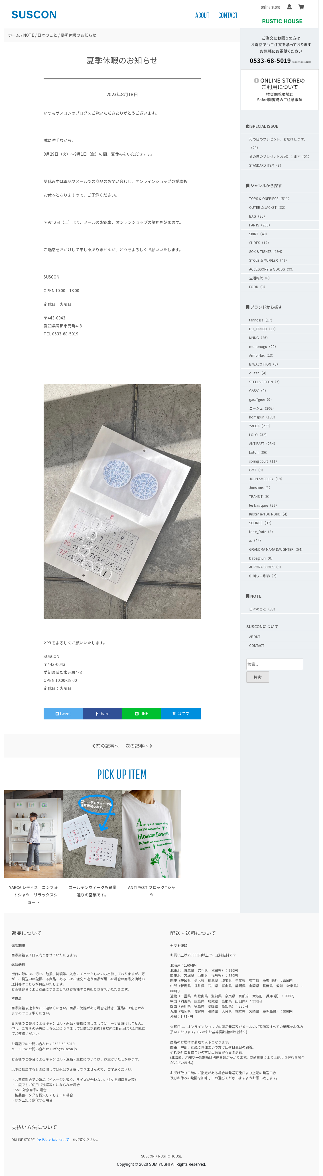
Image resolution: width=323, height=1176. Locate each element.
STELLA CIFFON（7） (265, 381)
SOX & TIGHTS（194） (266, 251)
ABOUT (202, 15)
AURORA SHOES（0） (266, 566)
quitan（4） (258, 372)
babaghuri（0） (262, 558)
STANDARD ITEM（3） (266, 165)
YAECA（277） (260, 425)
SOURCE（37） (261, 522)
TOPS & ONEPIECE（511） (270, 198)
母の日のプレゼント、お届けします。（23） (278, 143)
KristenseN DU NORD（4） (269, 513)
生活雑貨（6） (260, 277)
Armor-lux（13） (262, 355)
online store (270, 7)
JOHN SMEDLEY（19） (266, 478)
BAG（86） (258, 216)
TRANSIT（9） (260, 496)
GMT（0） (257, 469)
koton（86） (259, 452)
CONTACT (227, 15)
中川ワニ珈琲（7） (264, 575)
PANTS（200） (260, 224)
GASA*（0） (258, 390)
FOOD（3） (258, 286)
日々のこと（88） (263, 608)
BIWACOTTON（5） (264, 364)
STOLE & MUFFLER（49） (269, 260)
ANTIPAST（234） (263, 443)
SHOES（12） (260, 242)
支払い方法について (53, 1139)
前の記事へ (105, 745)
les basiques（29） (264, 505)
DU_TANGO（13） (263, 328)
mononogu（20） (263, 346)
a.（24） (256, 540)
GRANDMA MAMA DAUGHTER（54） (276, 549)
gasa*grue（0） (261, 399)
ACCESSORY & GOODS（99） (272, 269)
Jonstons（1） (260, 487)
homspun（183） (263, 416)
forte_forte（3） (262, 531)
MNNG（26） (259, 337)
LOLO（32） (259, 434)
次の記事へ (138, 745)
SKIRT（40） (259, 233)
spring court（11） (264, 461)
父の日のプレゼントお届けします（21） (280, 156)
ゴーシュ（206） (262, 408)
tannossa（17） (261, 319)
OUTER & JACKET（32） (268, 207)
